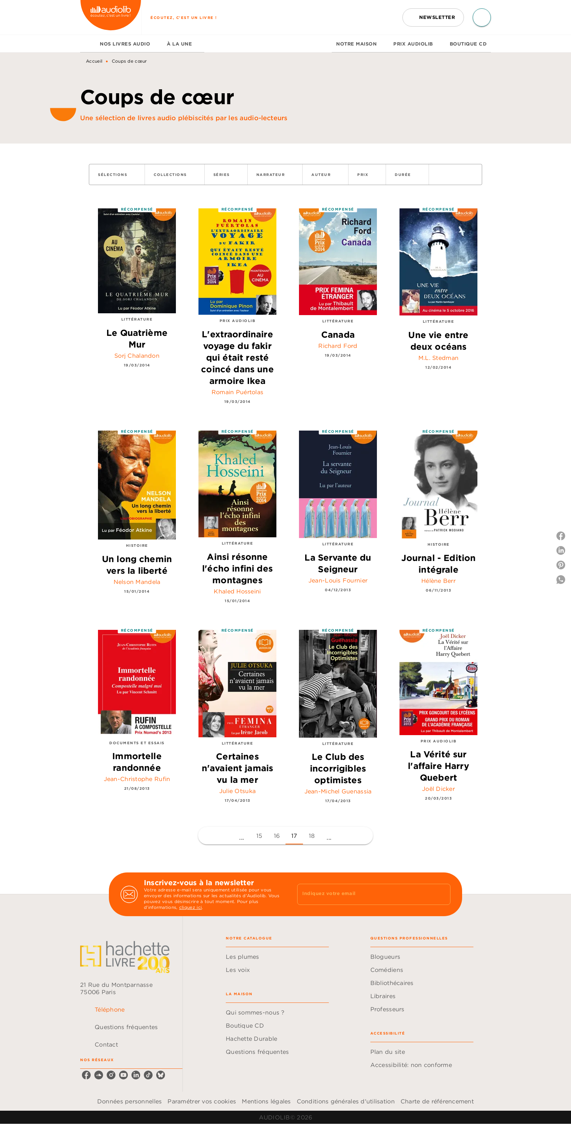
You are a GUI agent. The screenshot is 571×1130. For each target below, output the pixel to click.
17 (294, 835)
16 (277, 835)
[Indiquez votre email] (364, 894)
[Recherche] (482, 17)
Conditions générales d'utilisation (346, 1101)
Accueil (94, 61)
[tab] (87, 43)
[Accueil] (110, 17)
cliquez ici (190, 907)
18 (312, 835)
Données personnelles (129, 1101)
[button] (433, 17)
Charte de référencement (437, 1101)
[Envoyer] (441, 894)
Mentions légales (266, 1101)
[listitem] (86, 1075)
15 (259, 835)
